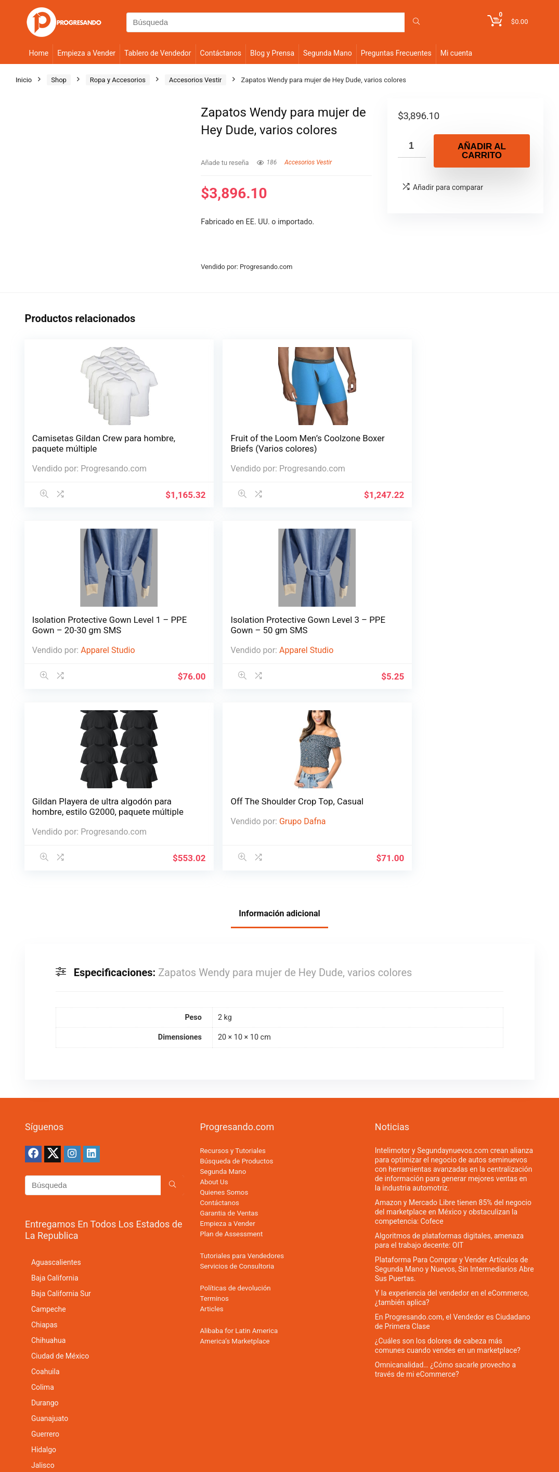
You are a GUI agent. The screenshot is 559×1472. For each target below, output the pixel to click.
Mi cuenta (456, 53)
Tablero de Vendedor (157, 53)
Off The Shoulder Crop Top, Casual (491, 448)
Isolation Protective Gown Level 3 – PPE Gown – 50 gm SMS (317, 459)
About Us (214, 858)
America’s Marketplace (234, 1017)
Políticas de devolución (235, 964)
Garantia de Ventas (229, 889)
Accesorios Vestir (195, 80)
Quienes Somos (224, 869)
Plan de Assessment (231, 910)
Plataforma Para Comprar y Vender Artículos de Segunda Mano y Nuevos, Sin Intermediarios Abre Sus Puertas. (454, 945)
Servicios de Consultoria (237, 942)
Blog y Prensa (272, 53)
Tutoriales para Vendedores (242, 932)
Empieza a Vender (86, 53)
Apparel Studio (231, 493)
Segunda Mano (327, 53)
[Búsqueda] (416, 22)
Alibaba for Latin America (239, 1007)
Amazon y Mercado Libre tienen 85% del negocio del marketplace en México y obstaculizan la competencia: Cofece (453, 888)
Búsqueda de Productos (236, 837)
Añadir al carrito (482, 151)
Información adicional (279, 590)
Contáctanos (221, 53)
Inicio (24, 80)
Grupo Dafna (487, 493)
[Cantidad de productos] (412, 146)
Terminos (214, 975)
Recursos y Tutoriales (233, 827)
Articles (211, 985)
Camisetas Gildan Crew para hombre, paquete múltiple (56, 459)
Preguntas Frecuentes (396, 53)
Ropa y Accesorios (118, 80)
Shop (59, 80)
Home (39, 53)
